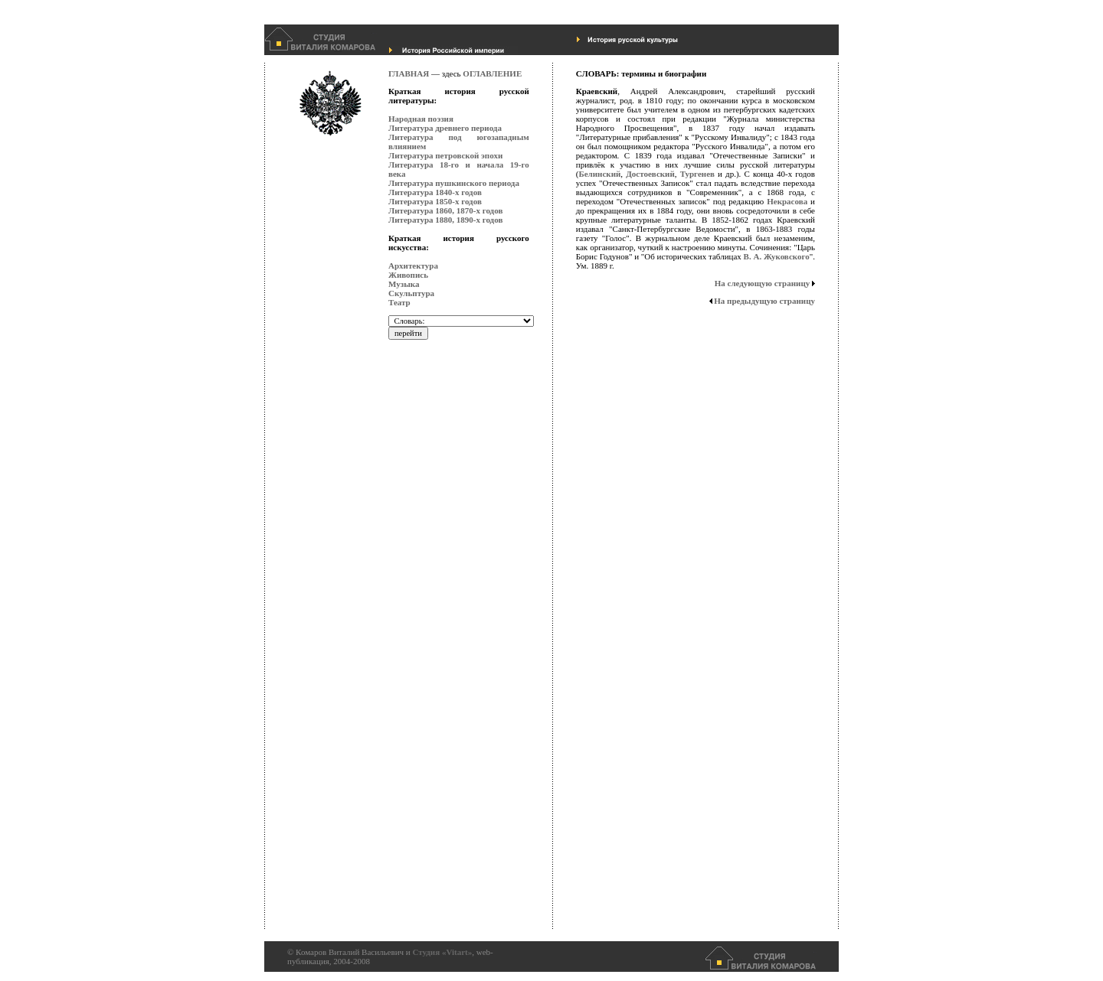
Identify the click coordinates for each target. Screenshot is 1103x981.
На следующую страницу (765, 283)
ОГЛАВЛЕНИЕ (492, 73)
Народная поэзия (420, 118)
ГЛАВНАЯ (408, 73)
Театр (399, 302)
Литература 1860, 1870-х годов (445, 210)
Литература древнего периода (445, 127)
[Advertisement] (449, 700)
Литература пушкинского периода (453, 182)
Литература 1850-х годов (435, 201)
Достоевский (650, 173)
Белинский (599, 173)
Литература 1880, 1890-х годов (445, 219)
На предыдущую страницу (762, 300)
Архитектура (413, 265)
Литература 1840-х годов (435, 192)
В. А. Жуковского (777, 256)
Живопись (408, 274)
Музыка (403, 283)
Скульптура (411, 293)
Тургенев (697, 173)
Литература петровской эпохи (445, 155)
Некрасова (787, 201)
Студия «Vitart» (442, 952)
